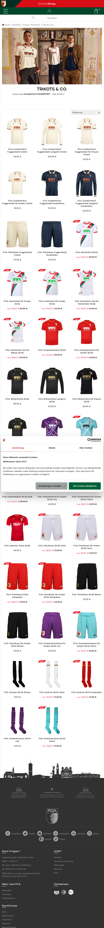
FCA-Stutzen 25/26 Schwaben (86, 692)
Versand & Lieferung (63, 861)
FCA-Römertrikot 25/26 (17, 399)
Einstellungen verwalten (52, 486)
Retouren (58, 869)
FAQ (56, 873)
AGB (4, 912)
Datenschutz (7, 916)
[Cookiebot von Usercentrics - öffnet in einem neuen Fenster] (89, 440)
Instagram (61, 833)
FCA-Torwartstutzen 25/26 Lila (17, 739)
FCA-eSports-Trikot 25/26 (17, 545)
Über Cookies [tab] (85, 448)
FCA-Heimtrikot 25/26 (87, 252)
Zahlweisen (59, 865)
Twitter (29, 833)
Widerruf (6, 923)
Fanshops (6, 894)
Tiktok (59, 839)
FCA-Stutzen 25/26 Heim (52, 692)
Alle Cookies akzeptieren (85, 486)
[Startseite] (70, 3)
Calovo (45, 839)
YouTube (44, 833)
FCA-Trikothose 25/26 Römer (86, 594)
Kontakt (57, 857)
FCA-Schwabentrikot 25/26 (52, 350)
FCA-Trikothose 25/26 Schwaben (17, 595)
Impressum (7, 920)
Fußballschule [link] (8, 898)
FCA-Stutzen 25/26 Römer (17, 692)
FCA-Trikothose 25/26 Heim (52, 545)
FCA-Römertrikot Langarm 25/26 (52, 400)
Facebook (13, 833)
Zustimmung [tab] (18, 448)
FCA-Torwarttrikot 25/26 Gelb (17, 497)
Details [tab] (52, 448)
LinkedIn (78, 833)
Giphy (93, 833)
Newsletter (7, 890)
